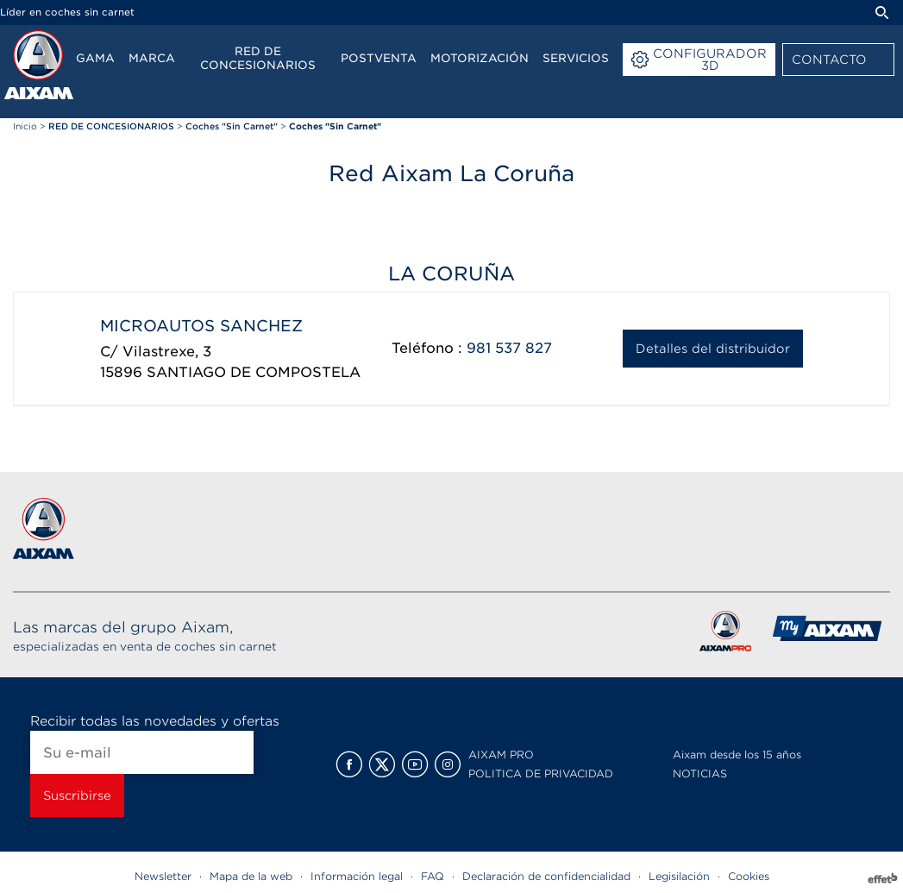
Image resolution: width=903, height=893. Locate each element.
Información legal (356, 876)
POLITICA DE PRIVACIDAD (540, 773)
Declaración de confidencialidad (546, 876)
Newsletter (163, 876)
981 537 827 (509, 348)
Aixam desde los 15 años (737, 754)
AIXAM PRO (501, 754)
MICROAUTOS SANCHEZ (201, 326)
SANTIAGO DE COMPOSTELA (254, 372)
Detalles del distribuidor (713, 348)
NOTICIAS (700, 773)
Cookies (748, 876)
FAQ (432, 876)
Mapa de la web (251, 876)
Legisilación (679, 876)
